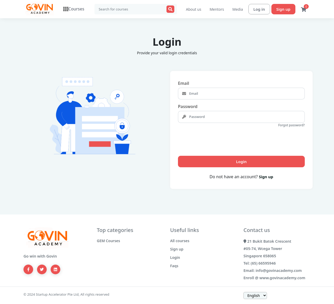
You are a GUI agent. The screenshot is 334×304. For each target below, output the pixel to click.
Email (183, 83)
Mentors (217, 9)
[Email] (246, 94)
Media (237, 9)
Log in (259, 9)
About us (193, 9)
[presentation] (217, 139)
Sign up (283, 9)
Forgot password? (291, 125)
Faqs (174, 265)
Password (188, 106)
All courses (179, 240)
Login (241, 161)
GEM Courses (108, 240)
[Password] (246, 117)
